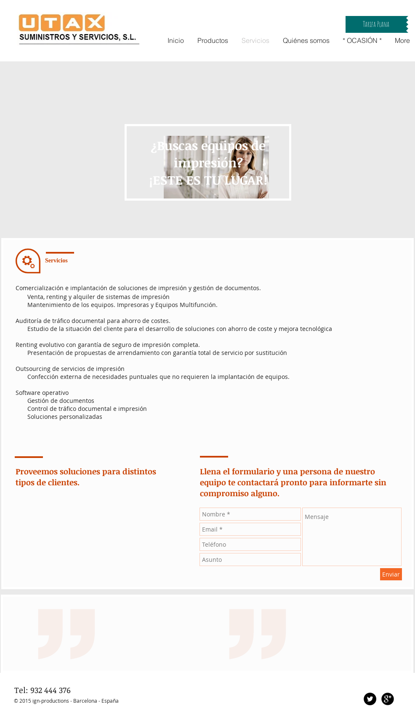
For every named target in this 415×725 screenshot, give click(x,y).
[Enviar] (391, 574)
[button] (376, 24)
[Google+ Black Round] (387, 699)
